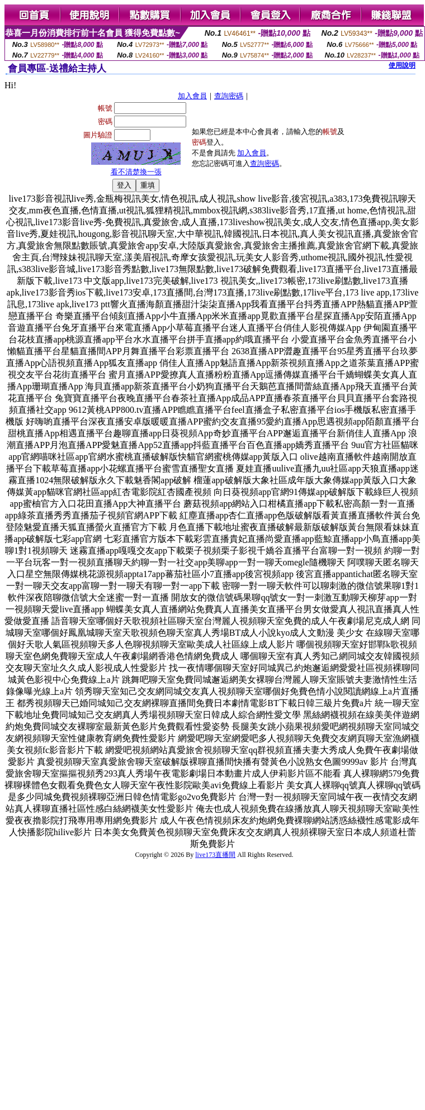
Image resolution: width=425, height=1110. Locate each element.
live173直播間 (215, 855)
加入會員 (192, 96)
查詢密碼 (228, 96)
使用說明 (402, 65)
